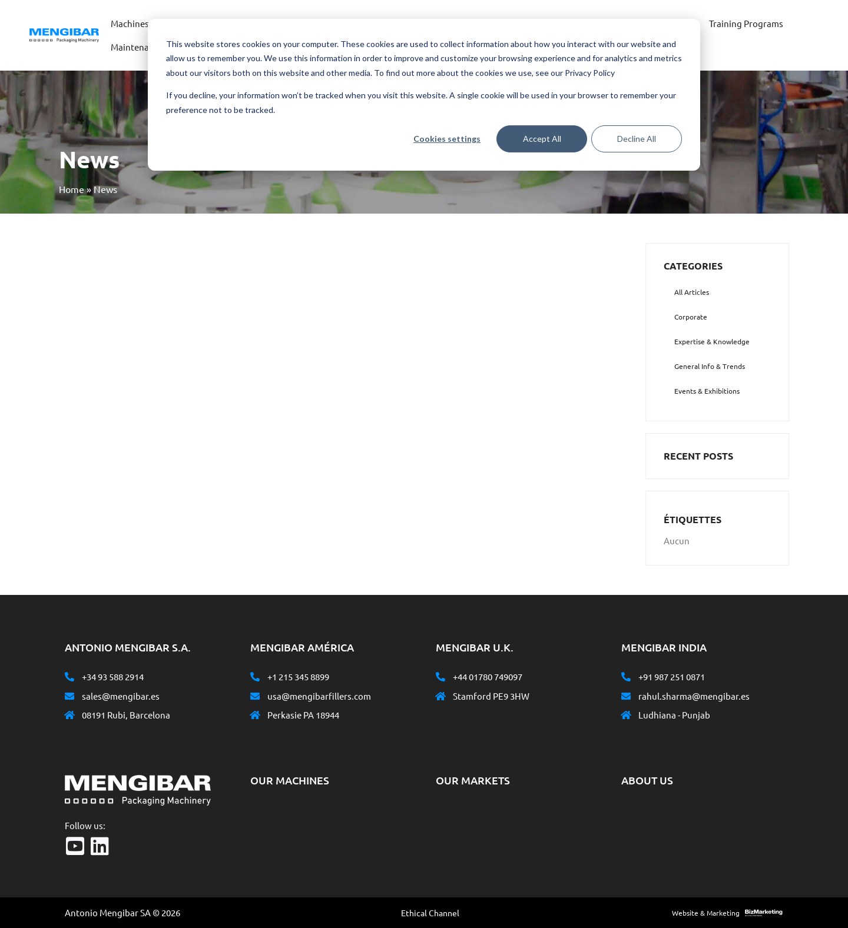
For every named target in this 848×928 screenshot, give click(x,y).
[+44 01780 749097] (440, 676)
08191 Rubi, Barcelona (126, 714)
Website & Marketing (706, 912)
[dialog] (424, 95)
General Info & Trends (709, 366)
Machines (130, 23)
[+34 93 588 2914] (69, 676)
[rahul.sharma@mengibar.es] (626, 696)
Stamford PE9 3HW (491, 695)
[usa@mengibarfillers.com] (255, 696)
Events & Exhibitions (707, 390)
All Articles (691, 292)
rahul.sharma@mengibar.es (694, 695)
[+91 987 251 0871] (626, 676)
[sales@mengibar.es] (69, 696)
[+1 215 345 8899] (255, 676)
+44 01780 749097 (487, 676)
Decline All (636, 139)
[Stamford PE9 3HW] (440, 696)
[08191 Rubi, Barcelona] (69, 715)
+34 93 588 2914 (113, 676)
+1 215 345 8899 (298, 676)
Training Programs (746, 23)
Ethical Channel (430, 912)
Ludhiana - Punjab (674, 714)
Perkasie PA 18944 (303, 714)
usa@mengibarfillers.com (319, 695)
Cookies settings (447, 139)
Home (71, 189)
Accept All (542, 139)
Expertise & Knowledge (712, 341)
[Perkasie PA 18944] (255, 715)
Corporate (690, 316)
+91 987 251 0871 (671, 676)
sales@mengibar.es (121, 695)
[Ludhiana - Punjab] (626, 715)
